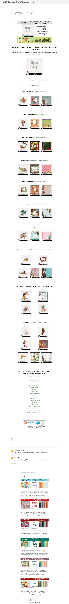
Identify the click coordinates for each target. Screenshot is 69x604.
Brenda (15, 457)
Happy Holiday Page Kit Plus (40, 137)
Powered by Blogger (34, 599)
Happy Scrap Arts (34, 389)
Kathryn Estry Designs (35, 382)
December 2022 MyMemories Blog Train (28, 528)
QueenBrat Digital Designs (34, 406)
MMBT (12, 440)
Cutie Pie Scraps (34, 408)
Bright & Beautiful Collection (40, 227)
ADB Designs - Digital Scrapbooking (18, 2)
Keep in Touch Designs (34, 385)
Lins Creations (34, 391)
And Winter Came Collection (40, 204)
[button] (11, 16)
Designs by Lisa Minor (34, 380)
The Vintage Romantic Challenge (39, 322)
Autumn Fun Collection (40, 114)
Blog (40, 286)
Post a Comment (14, 463)
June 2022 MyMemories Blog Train (27, 548)
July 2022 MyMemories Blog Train (27, 508)
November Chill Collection (40, 91)
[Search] (36, 2)
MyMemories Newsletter (46, 249)
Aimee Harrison (34, 387)
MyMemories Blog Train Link (34, 412)
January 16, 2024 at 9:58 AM (20, 460)
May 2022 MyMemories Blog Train (27, 488)
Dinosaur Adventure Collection (40, 160)
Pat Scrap (34, 402)
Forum (44, 286)
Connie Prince (34, 396)
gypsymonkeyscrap (18, 450)
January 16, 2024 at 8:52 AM (20, 453)
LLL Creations (34, 398)
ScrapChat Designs (34, 393)
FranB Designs (34, 404)
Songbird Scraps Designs (34, 400)
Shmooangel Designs (34, 395)
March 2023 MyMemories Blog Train (27, 587)
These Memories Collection (40, 181)
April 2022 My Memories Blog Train (27, 567)
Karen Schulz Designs (34, 383)
